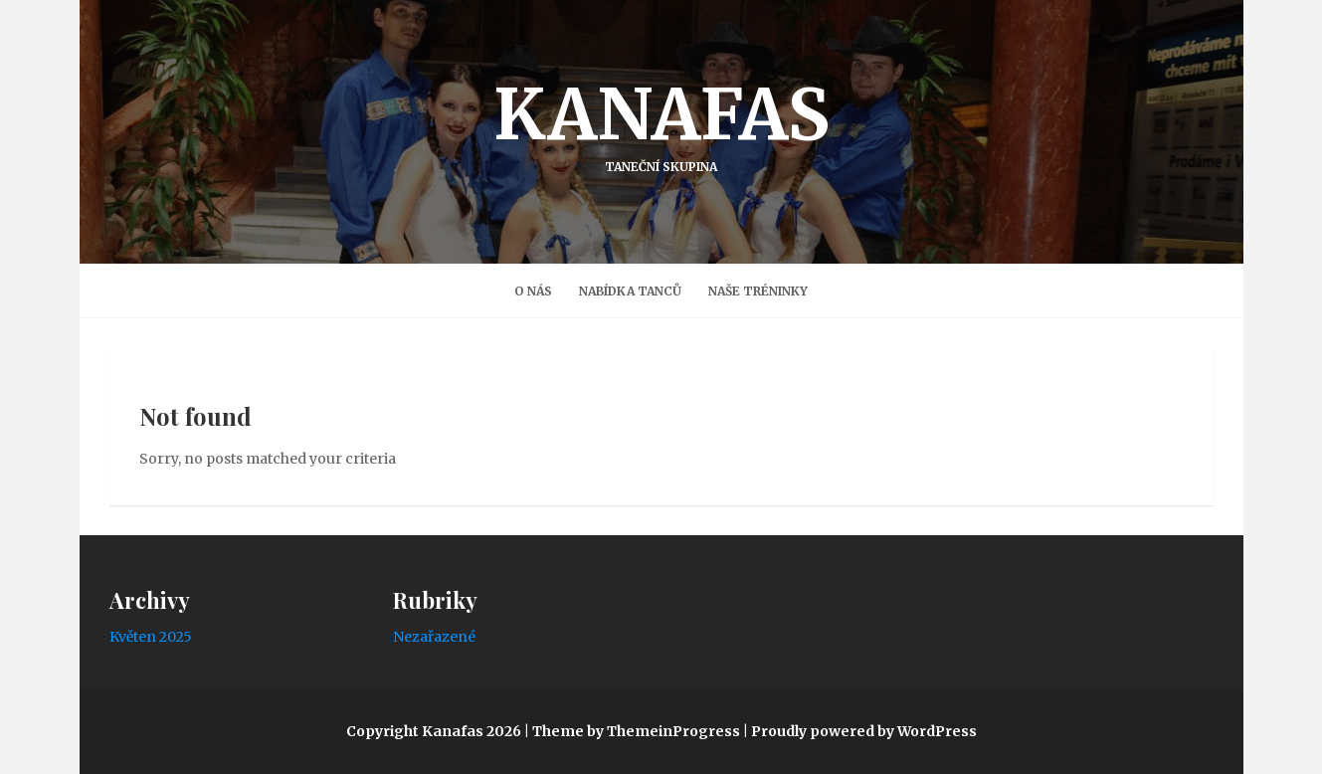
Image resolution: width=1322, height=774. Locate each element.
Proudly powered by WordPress (864, 731)
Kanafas (661, 122)
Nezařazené (434, 637)
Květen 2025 (150, 637)
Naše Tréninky (758, 291)
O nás (533, 291)
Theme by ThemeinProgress (636, 731)
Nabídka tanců (630, 291)
